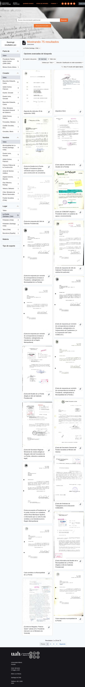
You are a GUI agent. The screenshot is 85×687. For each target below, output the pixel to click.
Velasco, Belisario (11, 188)
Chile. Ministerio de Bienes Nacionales (11, 193)
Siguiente (62, 644)
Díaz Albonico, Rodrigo (11, 184)
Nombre (6, 137)
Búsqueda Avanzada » (42, 25)
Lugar (5, 206)
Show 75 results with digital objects (72, 67)
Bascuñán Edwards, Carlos (11, 103)
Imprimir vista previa (29, 59)
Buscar (64, 20)
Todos (4, 55)
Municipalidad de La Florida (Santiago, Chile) (11, 148)
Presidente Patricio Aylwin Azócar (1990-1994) (11, 61)
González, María (11, 131)
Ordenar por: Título (47, 62)
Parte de (6, 51)
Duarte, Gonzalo (11, 93)
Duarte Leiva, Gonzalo (11, 97)
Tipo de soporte (9, 246)
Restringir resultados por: (11, 43)
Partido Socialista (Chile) (11, 199)
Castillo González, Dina (11, 127)
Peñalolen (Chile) (11, 220)
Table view (52, 59)
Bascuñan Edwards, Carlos (11, 82)
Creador (6, 73)
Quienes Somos (28, 3)
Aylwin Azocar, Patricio (11, 117)
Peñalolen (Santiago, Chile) (11, 225)
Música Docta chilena (11, 67)
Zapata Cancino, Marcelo (11, 178)
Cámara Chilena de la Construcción (11, 166)
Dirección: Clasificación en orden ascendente (69, 62)
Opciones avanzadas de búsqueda (38, 54)
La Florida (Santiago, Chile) (11, 215)
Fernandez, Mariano (11, 122)
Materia (6, 239)
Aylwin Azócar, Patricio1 (11, 88)
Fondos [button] (54, 3)
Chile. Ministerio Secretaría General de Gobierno (11, 110)
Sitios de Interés (42, 3)
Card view (42, 59)
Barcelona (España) (11, 233)
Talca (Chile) (11, 229)
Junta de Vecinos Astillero (11, 172)
